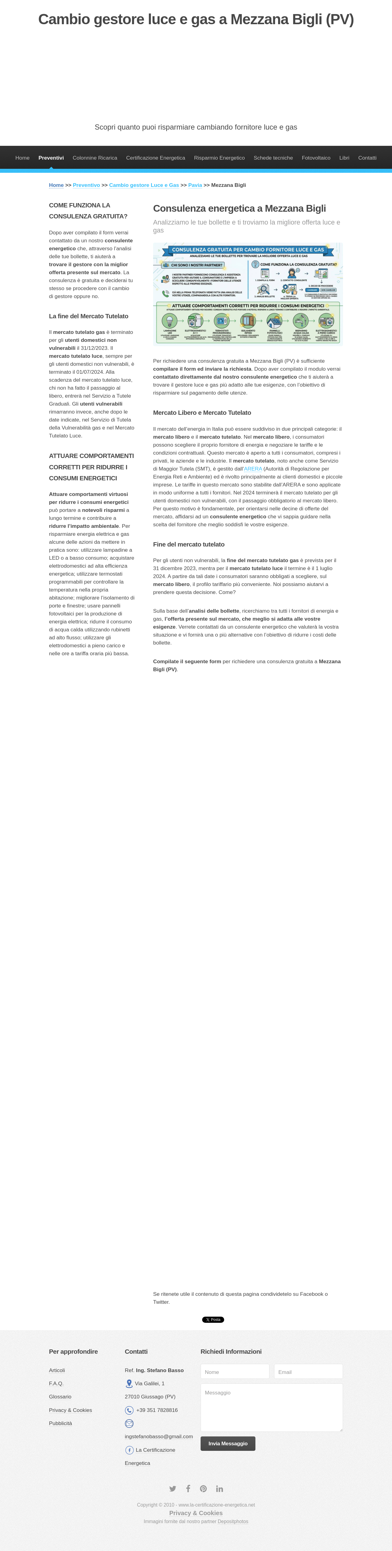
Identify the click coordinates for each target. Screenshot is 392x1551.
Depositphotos (233, 1521)
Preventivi (51, 158)
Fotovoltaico (316, 158)
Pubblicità (60, 1423)
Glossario (60, 1397)
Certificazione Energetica (155, 158)
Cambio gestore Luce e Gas (144, 185)
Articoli (57, 1370)
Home (22, 158)
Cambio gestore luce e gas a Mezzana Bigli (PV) (196, 19)
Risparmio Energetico (219, 158)
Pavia (195, 185)
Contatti (367, 158)
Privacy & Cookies (70, 1410)
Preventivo (86, 185)
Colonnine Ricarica (95, 158)
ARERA (253, 469)
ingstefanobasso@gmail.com (159, 1436)
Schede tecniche (273, 158)
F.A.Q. (56, 1383)
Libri (344, 158)
